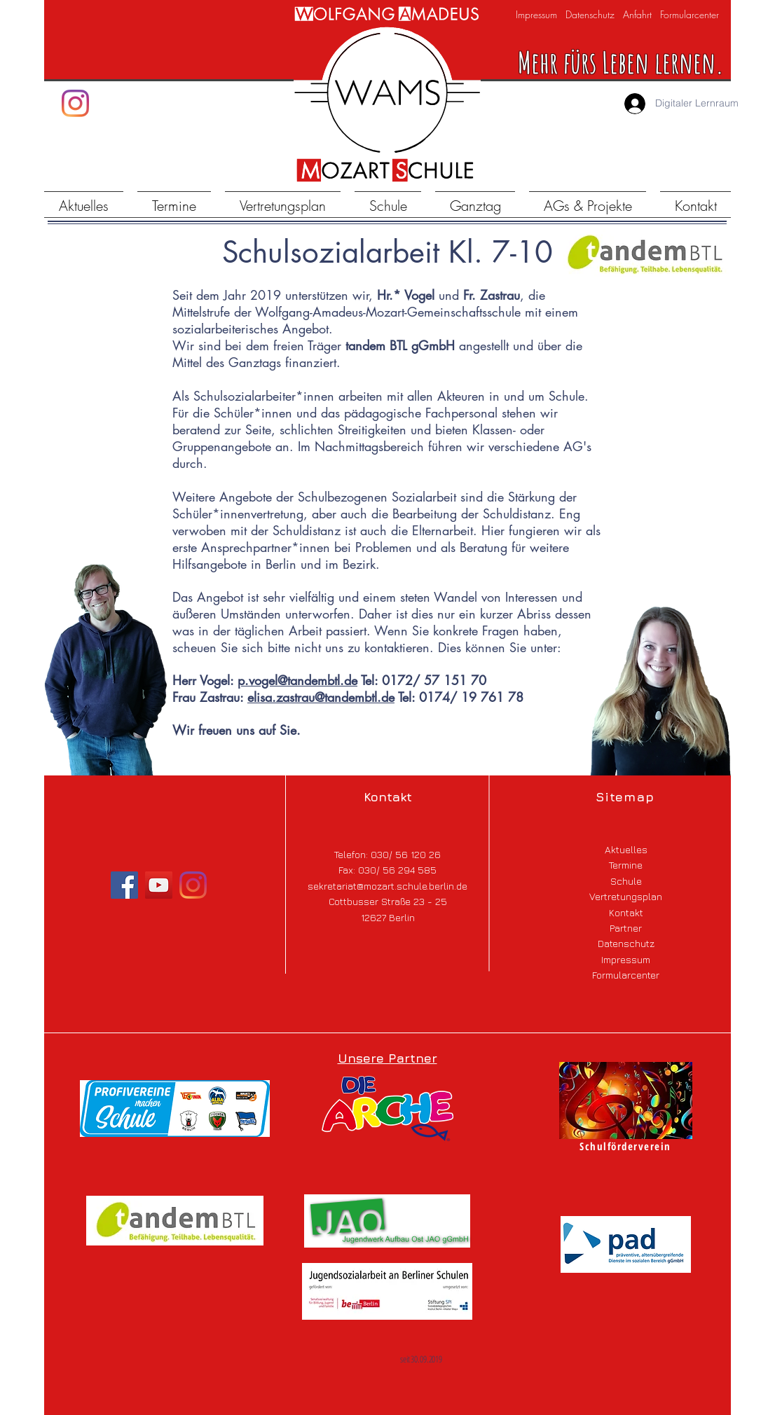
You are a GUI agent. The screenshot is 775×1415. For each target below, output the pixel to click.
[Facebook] (124, 885)
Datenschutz (590, 14)
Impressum (536, 14)
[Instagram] (75, 103)
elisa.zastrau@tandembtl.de (321, 697)
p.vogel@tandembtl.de (297, 680)
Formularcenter (688, 14)
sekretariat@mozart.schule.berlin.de (387, 886)
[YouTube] (158, 885)
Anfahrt (637, 14)
